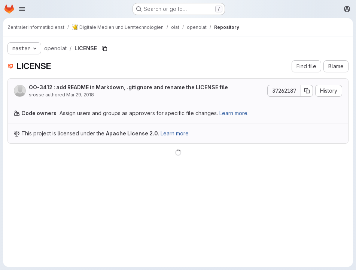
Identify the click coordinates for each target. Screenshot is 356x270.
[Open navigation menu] (22, 9)
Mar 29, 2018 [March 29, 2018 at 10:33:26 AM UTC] (80, 95)
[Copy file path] (104, 48)
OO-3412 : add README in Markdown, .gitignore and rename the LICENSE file (128, 87)
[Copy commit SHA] (307, 91)
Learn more (175, 133)
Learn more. (234, 113)
